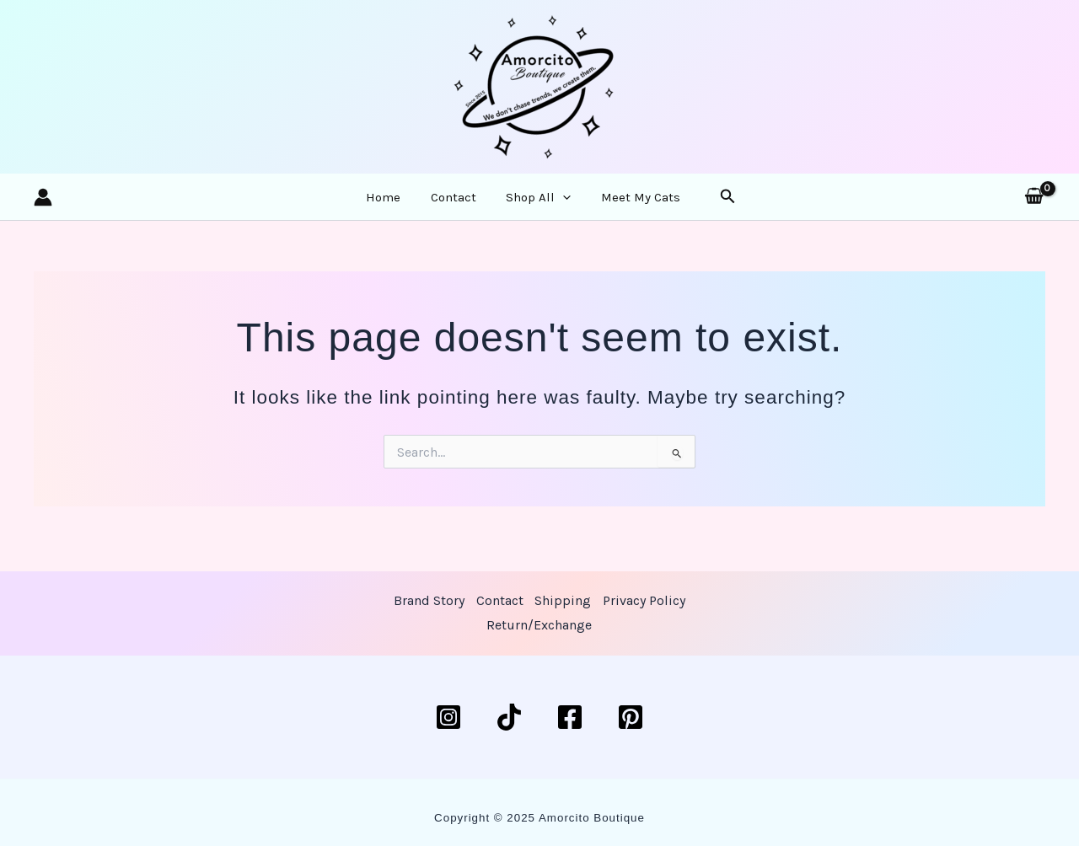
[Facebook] (569, 717)
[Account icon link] (43, 204)
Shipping (562, 600)
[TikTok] (509, 717)
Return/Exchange (539, 626)
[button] (705, 204)
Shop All (532, 204)
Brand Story (428, 600)
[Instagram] (448, 717)
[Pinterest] (630, 717)
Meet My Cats (623, 204)
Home (400, 204)
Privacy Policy (644, 600)
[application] (557, 204)
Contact (458, 204)
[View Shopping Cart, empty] (1034, 204)
